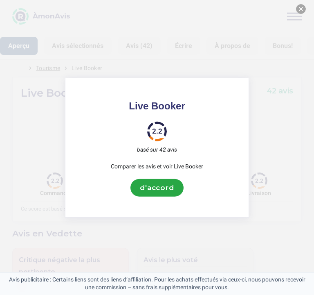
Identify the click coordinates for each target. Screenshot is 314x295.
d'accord (157, 188)
